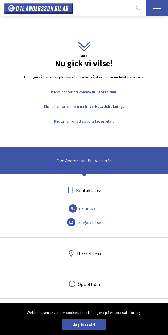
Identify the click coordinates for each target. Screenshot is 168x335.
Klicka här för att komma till (84, 106)
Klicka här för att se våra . (84, 121)
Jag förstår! (84, 324)
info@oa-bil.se (84, 222)
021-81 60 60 (84, 208)
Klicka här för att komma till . (84, 91)
